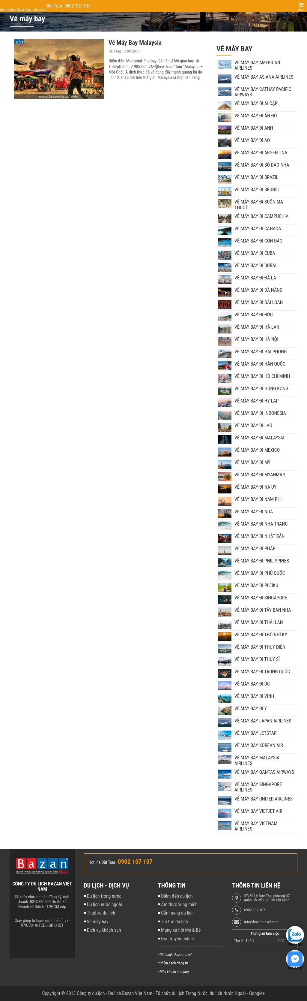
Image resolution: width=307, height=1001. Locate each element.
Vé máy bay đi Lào (253, 425)
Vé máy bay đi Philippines (261, 561)
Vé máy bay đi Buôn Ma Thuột (258, 204)
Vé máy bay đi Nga (253, 511)
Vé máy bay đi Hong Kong (261, 388)
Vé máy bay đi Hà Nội (256, 339)
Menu (301, 10)
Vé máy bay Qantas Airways (264, 772)
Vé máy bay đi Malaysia (259, 438)
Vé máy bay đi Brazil (256, 177)
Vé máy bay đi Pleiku (256, 585)
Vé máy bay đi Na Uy (255, 487)
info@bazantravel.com (261, 922)
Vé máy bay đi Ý (250, 708)
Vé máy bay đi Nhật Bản (259, 536)
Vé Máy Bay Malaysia (135, 42)
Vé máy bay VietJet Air (258, 811)
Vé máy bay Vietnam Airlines (255, 826)
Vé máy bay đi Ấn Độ (255, 116)
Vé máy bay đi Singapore (260, 598)
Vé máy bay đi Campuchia (261, 216)
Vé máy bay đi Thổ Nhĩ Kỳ (260, 635)
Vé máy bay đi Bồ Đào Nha (261, 165)
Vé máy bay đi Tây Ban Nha (262, 610)
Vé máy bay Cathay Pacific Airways (262, 92)
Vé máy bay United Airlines (263, 799)
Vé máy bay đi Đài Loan (258, 302)
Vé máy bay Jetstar (255, 733)
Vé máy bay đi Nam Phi (258, 499)
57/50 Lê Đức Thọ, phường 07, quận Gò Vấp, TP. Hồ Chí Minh (267, 898)
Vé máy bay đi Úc (252, 684)
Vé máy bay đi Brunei (256, 189)
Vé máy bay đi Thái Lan (258, 622)
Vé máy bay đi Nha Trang (261, 524)
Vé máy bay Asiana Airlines (263, 77)
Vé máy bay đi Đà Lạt (256, 278)
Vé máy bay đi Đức (253, 315)
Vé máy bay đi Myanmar (259, 475)
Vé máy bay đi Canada (257, 228)
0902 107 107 (254, 910)
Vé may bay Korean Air (258, 745)
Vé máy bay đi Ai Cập (256, 103)
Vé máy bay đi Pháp (255, 548)
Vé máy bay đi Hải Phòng (260, 351)
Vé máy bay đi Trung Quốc (262, 671)
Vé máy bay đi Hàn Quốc (259, 364)
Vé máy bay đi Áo (252, 140)
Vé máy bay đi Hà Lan (256, 327)
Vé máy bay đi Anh (253, 128)
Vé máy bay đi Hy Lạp (256, 401)
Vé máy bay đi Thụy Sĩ (257, 659)
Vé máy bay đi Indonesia (260, 413)
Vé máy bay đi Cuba (254, 253)
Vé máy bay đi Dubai (255, 265)
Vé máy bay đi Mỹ (252, 462)
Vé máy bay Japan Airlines (262, 721)
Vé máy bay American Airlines (257, 65)
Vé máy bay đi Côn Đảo (258, 241)
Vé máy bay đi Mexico (257, 450)
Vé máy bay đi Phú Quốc (259, 573)
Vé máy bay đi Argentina (260, 152)
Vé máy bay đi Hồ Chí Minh (262, 376)
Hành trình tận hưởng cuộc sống (23, 10)
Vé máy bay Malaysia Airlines (256, 760)
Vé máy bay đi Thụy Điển (259, 647)
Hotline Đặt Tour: (103, 862)
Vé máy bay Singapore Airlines (258, 787)
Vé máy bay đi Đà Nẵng (258, 290)
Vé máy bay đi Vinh (254, 696)
